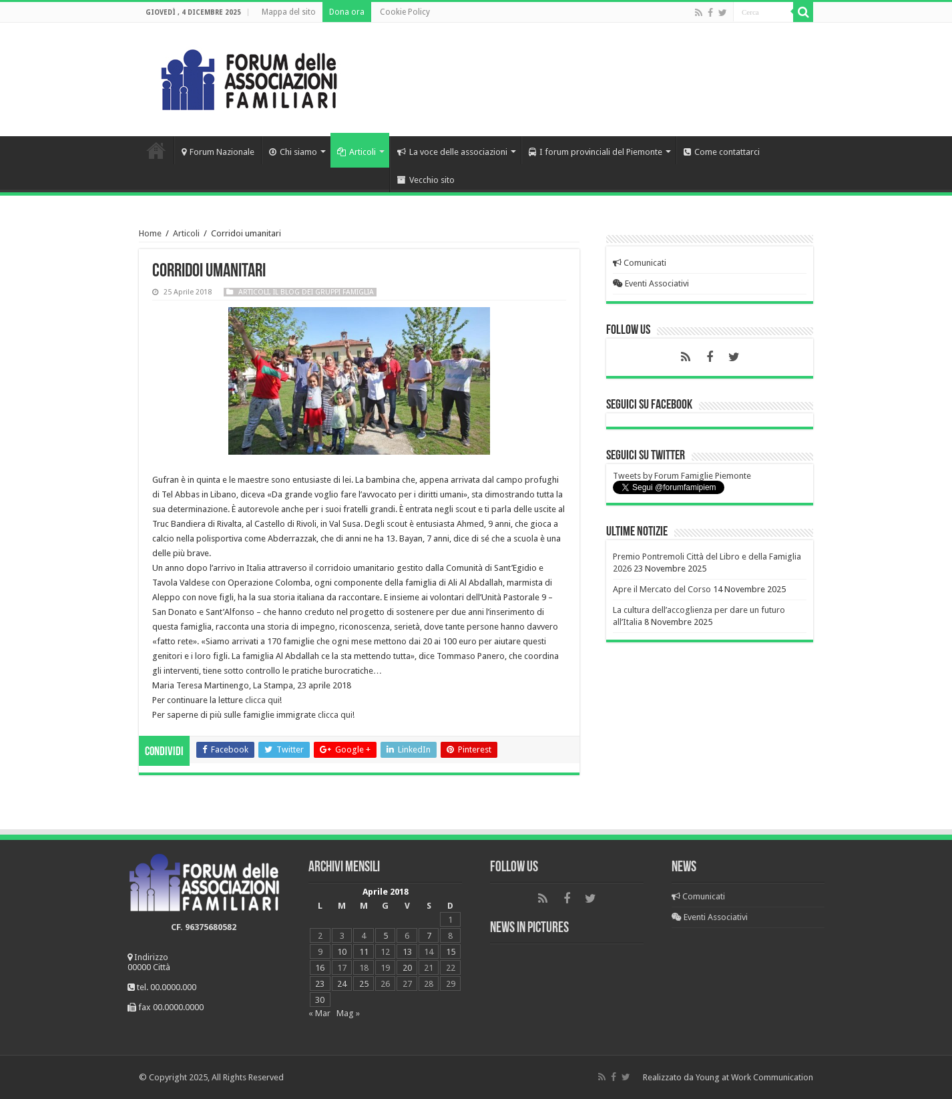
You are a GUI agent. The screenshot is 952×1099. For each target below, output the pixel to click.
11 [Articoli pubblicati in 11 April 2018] (364, 952)
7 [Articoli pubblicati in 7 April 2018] (429, 936)
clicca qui (262, 700)
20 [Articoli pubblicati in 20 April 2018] (407, 968)
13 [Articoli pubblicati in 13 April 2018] (407, 952)
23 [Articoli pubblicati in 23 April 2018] (319, 984)
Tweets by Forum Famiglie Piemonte (682, 476)
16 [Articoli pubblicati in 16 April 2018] (319, 968)
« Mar (319, 1013)
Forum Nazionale (218, 152)
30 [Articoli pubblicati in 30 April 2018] (319, 1000)
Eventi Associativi (651, 283)
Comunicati (639, 263)
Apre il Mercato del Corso (662, 589)
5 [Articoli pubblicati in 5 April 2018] (385, 936)
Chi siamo (293, 152)
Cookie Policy (405, 12)
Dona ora (347, 12)
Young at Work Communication (754, 1077)
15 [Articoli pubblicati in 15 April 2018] (450, 952)
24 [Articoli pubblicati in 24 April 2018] (341, 984)
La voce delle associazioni (452, 152)
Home (156, 150)
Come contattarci (722, 152)
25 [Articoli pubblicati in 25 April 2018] (364, 984)
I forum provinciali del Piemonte (595, 152)
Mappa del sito (289, 12)
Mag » (348, 1013)
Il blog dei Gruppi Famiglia (323, 292)
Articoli (356, 152)
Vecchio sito (426, 180)
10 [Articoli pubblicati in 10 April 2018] (341, 952)
